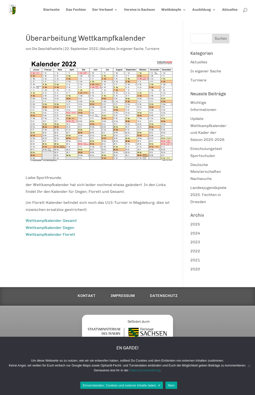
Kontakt (86, 295)
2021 (195, 260)
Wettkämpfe (171, 10)
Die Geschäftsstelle (47, 49)
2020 (195, 269)
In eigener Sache (129, 49)
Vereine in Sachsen (139, 10)
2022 (195, 251)
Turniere (152, 49)
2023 (195, 242)
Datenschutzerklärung (144, 370)
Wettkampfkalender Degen (50, 227)
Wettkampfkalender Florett (50, 234)
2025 (195, 224)
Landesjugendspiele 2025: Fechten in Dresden (208, 194)
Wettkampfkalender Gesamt (51, 220)
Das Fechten (76, 10)
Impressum (123, 295)
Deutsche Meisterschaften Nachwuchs (205, 171)
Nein (171, 385)
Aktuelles (230, 10)
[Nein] (248, 365)
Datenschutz (164, 295)
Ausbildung (201, 10)
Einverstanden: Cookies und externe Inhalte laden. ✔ (122, 385)
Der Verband (102, 10)
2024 (195, 233)
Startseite (51, 10)
